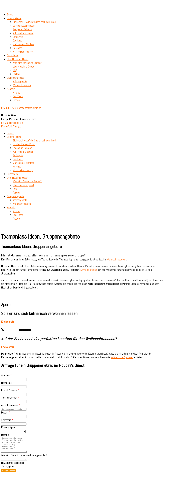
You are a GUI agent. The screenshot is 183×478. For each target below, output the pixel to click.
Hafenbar (17, 48)
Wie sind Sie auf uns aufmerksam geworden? (24, 458)
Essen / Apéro (9, 427)
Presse (16, 100)
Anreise (16, 92)
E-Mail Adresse (10, 390)
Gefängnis (18, 37)
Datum (5, 412)
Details (5, 435)
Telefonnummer (10, 397)
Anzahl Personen (10, 405)
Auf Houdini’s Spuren (23, 33)
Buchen (10, 14)
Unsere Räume (14, 18)
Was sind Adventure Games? (27, 63)
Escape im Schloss (22, 29)
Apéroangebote (20, 81)
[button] (7, 322)
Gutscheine (12, 55)
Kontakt (11, 89)
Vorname (6, 375)
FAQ (15, 70)
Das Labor (18, 40)
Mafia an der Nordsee (23, 44)
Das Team (18, 96)
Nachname (7, 383)
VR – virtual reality (23, 51)
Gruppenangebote (15, 78)
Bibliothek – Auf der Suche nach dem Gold (34, 22)
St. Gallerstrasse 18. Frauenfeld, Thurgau (12, 124)
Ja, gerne (8, 469)
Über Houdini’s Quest (17, 59)
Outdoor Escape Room (24, 25)
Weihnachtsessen (22, 85)
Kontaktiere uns (88, 270)
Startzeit (7, 420)
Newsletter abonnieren (12, 466)
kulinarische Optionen (122, 357)
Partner (16, 74)
